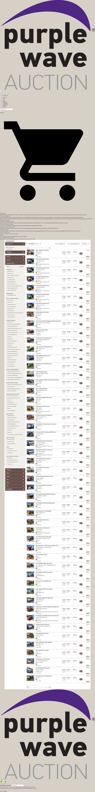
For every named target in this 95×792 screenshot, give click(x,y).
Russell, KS (38, 365)
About (4, 107)
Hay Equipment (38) (10, 279)
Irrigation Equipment (42, 214)
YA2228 (28, 355)
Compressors (3, 231)
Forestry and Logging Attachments (20, 222)
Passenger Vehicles (37, 228)
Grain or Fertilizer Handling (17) (12, 275)
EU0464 (28, 346)
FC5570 (28, 458)
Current (63, 251)
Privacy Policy (18, 787)
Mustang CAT (38, 251)
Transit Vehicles (54, 228)
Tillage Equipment (83, 214)
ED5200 (28, 633)
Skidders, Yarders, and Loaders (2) (13, 379)
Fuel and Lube (17, 231)
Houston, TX (38, 315)
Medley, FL (38, 627)
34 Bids (63, 419)
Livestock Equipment (51, 214)
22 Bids (63, 463)
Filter (10, 241)
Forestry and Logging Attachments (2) (13, 373)
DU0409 (28, 267)
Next (49, 247)
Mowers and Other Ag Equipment (63, 214)
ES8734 (28, 581)
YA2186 (28, 379)
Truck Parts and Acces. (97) (12, 462)
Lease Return (38, 399)
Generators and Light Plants (26, 231)
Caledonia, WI (38, 341)
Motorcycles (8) (9, 402)
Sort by (68, 243)
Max (75, 251)
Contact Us (5, 95)
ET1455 (28, 545)
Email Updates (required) (5, 785)
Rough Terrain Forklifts (64, 218)
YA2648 (28, 476)
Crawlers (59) (9, 338)
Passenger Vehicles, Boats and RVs (7, 227)
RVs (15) (8, 408)
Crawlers (74, 217)
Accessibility (25, 787)
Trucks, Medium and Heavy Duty (7, 237)
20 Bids (63, 263)
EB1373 (28, 415)
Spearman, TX (39, 392)
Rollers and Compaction (55, 218)
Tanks (63, 231)
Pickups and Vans (46, 228)
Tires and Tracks (14, 233)
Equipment (5, 102)
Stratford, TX (38, 504)
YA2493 (28, 597)
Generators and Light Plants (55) (12, 421)
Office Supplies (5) (10, 310)
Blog (29, 787)
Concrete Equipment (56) (11, 334)
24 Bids (63, 445)
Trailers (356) (9, 452)
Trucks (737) (9, 464)
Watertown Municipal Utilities (42, 373)
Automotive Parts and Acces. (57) (13, 397)
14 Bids (63, 410)
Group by (57, 243)
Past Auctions (9, 249)
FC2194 (28, 554)
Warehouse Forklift (38, 225)
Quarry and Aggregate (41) (11, 351)
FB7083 (28, 363)
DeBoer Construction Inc (41, 416)
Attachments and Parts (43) (12, 326)
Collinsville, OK (39, 425)
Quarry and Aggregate (45, 218)
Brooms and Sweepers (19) (11, 332)
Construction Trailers (9, 236)
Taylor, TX (38, 400)
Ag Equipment (3, 213)
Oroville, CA (38, 497)
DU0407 (28, 276)
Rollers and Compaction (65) (12, 353)
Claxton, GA (38, 610)
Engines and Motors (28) (11, 417)
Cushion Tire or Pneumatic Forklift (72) (14, 384)
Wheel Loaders (6, 220)
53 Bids (63, 663)
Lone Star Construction (40, 442)
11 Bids (63, 620)
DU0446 (28, 624)
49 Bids (63, 254)
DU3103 (28, 440)
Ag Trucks (2, 239)
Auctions (5, 97)
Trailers (1, 235)
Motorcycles (30, 228)
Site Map (33, 787)
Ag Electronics (3, 214)
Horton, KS (38, 333)
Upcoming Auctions (10, 247)
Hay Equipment (35, 214)
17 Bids (63, 515)
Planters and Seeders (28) (11, 288)
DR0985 (28, 563)
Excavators (4, 218)
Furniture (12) (9, 302)
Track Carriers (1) (10, 364)
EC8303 (28, 494)
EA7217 (28, 312)
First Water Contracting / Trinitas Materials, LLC (46, 565)
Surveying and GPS (85, 218)
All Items (2, 112)
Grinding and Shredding (33, 222)
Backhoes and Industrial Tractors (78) (13, 328)
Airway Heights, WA (40, 575)
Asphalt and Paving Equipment (11, 217)
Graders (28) (9, 345)
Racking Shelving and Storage (27, 225)
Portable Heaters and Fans (46, 231)
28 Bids (63, 567)
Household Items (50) (10, 304)
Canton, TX (38, 582)
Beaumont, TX (39, 470)
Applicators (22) (9, 273)
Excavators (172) (10, 343)
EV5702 (28, 371)
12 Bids (63, 334)
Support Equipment (4, 229)
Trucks (33, 239)
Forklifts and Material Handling (6, 224)
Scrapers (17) (9, 357)
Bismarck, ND (38, 383)
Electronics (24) (9, 300)
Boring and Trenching (46, 217)
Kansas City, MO (39, 662)
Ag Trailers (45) (9, 448)
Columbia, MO (39, 462)
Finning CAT (38, 573)
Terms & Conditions (4, 787)
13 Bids (63, 281)
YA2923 (28, 589)
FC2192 (28, 650)
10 (46, 247)
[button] (47, 208)
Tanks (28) (8, 432)
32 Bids (63, 585)
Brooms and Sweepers (55, 217)
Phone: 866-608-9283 (16, 788)
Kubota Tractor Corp (40, 348)
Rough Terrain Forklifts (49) (11, 355)
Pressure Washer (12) (10, 428)
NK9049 (28, 388)
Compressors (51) (10, 415)
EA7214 (28, 467)
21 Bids (63, 628)
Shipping (5, 105)
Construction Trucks (8, 239)
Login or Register (7, 93)
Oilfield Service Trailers (18, 236)
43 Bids (63, 454)
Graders (8, 218)
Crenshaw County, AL (40, 260)
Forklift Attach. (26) (10, 386)
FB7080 (28, 676)
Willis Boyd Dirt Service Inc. (41, 390)
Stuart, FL (38, 540)
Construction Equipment (5, 216)
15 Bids (63, 272)
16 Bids (63, 532)
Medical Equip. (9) (10, 308)
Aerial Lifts (2, 217)
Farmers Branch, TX (40, 444)
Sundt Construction (40, 635)
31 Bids (63, 498)
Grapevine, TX (38, 350)
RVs (50, 228)
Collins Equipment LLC (40, 512)
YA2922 (28, 572)
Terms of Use (12, 787)
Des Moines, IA (39, 488)
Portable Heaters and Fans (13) (12, 426)
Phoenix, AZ (38, 514)
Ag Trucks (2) (9, 457)
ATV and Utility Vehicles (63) (12, 395)
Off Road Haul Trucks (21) (11, 347)
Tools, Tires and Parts (4, 232)
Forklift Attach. (18, 225)
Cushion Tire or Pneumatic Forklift (7, 225)
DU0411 (28, 285)
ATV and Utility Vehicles (8, 228)
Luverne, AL (38, 262)
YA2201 (28, 527)
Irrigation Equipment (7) (11, 281)
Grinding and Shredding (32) (12, 375)
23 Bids (63, 472)
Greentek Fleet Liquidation (41, 495)
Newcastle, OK (39, 566)
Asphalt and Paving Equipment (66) (13, 324)
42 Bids (63, 316)
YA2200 (28, 406)
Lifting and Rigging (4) (11, 423)
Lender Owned (39, 381)
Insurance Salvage (39, 357)
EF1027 (28, 615)
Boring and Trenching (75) (11, 330)
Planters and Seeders (74, 214)
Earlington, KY (39, 479)
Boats (27, 228)
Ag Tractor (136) (10, 271)
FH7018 (28, 519)
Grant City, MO (39, 521)
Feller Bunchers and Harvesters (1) (13, 371)
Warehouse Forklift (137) (11, 390)
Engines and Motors (10, 231)
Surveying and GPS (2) (11, 361)
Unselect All (21, 266)
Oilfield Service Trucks (17, 239)
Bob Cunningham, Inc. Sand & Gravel (43, 547)
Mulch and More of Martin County (43, 538)
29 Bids (63, 342)
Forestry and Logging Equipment (7, 221)
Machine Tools (3, 233)
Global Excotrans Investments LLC (43, 626)
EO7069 (28, 659)
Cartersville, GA (39, 601)
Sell (4, 100)
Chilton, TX (38, 636)
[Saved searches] (1, 91)
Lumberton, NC (39, 359)
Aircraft (1, 228)
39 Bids (63, 368)
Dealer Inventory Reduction (41, 608)
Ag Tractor (8, 214)
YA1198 (28, 485)
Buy (4, 98)
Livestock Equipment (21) (11, 283)
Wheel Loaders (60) (10, 366)
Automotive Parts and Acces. (19, 228)
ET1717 (28, 321)
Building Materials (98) (11, 295)
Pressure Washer (55, 231)
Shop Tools (8, 233)
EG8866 (28, 424)
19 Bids (63, 290)
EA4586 (28, 329)
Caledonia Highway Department (42, 339)
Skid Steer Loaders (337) (11, 359)
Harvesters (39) (9, 277)
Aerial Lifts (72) (9, 322)
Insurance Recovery (40, 599)
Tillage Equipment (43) (11, 290)
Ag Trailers (2, 236)
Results (4, 101)
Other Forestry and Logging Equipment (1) (14, 377)
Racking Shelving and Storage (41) (13, 388)
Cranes (70, 217)
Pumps (60, 231)
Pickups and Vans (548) (11, 406)
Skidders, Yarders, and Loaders (61, 222)
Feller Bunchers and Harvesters (6, 222)
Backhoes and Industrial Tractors (35, 217)
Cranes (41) (9, 336)
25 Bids (63, 307)
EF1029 (28, 606)
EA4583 (28, 432)
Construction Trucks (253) (11, 460)
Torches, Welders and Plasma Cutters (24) (14, 434)
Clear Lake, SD (39, 418)
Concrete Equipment (64, 217)
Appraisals (5, 104)
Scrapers (71, 218)
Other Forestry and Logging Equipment (46, 222)
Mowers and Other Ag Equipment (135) (14, 286)
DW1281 (28, 511)
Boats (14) (8, 400)
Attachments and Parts (23, 217)
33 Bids (63, 393)
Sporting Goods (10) (10, 317)
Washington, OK (39, 548)
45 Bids (63, 376)
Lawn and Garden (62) (11, 306)
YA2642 (28, 397)
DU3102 (28, 449)
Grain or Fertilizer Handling (21, 214)
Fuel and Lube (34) (10, 419)
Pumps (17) (9, 430)
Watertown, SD (39, 375)
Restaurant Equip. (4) (10, 314)
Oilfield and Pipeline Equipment (33, 218)
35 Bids (63, 428)
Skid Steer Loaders (77, 218)
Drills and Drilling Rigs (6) (11, 340)
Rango (37, 556)
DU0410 (28, 303)
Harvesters (29, 214)
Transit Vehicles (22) (10, 410)
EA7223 (28, 250)
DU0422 (28, 536)
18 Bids (63, 637)
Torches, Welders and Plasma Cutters (72, 231)
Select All (8, 266)
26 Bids (63, 384)
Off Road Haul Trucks (22, 218)
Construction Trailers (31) (11, 450)
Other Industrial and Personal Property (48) (14, 312)
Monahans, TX (39, 557)
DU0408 (28, 294)
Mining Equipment (14, 218)
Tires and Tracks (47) (10, 443)
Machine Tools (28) (10, 439)
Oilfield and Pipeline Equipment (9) (13, 349)
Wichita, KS (38, 324)
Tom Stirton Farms (40, 331)
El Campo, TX (38, 253)
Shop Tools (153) (10, 441)
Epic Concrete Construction (41, 660)
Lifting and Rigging (36, 231)
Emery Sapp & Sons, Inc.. (41, 460)
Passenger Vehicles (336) (11, 404)
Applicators (13, 214)
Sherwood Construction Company (43, 322)
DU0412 (28, 259)
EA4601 (28, 642)
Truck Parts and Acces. (27, 239)
